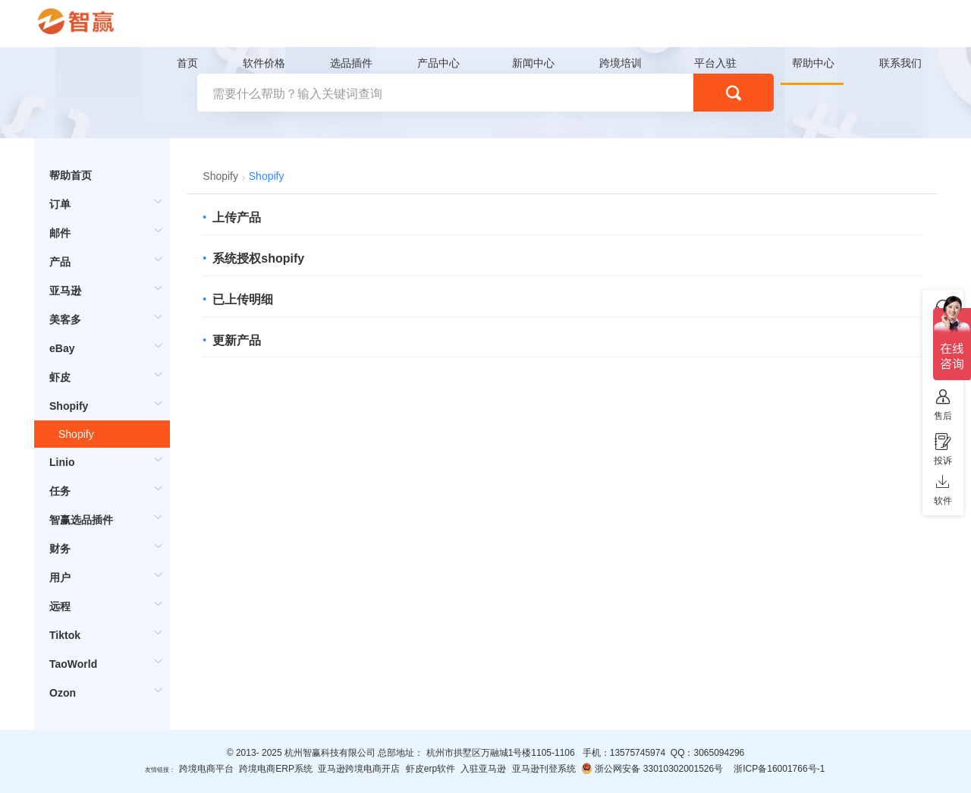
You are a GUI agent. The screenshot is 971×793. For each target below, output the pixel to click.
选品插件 (351, 63)
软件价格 (264, 63)
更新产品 (236, 340)
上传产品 (236, 217)
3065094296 (718, 752)
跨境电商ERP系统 (276, 768)
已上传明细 (242, 299)
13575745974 (637, 752)
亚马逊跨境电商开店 (359, 768)
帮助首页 (70, 175)
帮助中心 (813, 63)
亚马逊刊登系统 (544, 768)
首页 (187, 63)
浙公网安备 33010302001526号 (652, 768)
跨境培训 (620, 63)
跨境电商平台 (206, 768)
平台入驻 (715, 63)
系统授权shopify (258, 258)
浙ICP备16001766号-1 (779, 768)
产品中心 (438, 63)
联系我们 (900, 63)
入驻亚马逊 (483, 768)
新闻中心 (533, 63)
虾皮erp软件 (430, 768)
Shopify (76, 434)
